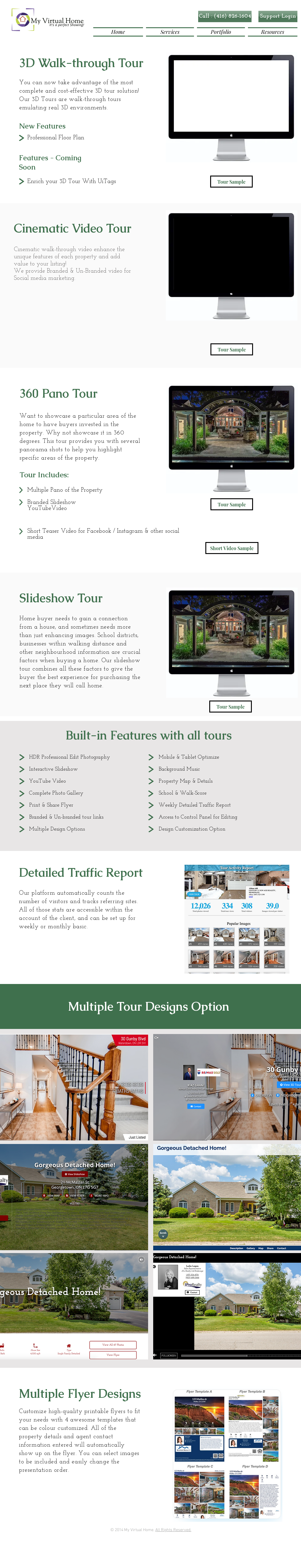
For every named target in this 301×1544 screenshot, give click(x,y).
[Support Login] (277, 16)
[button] (225, 16)
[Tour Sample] (231, 182)
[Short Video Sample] (231, 548)
